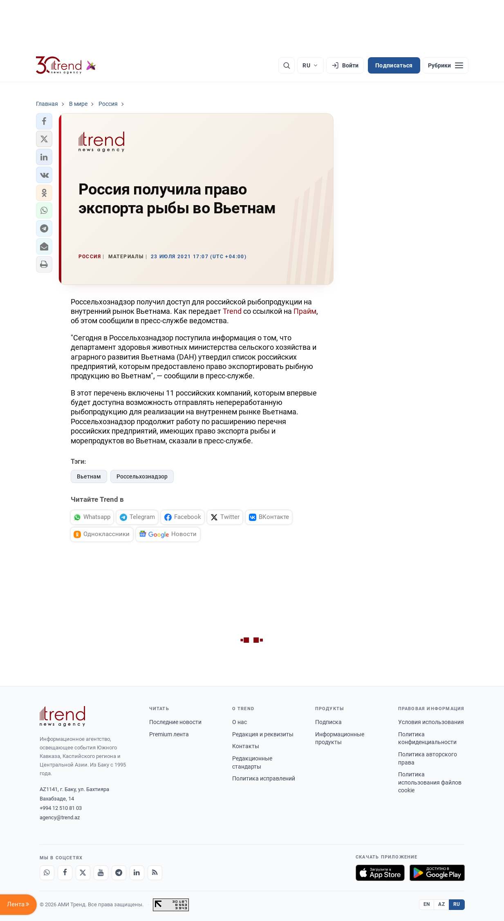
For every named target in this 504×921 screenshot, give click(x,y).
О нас (239, 722)
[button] (44, 121)
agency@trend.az (60, 817)
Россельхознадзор (142, 476)
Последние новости (175, 722)
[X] (83, 872)
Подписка (328, 722)
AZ (441, 904)
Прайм (304, 311)
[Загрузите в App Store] (380, 873)
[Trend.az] (66, 65)
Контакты (245, 746)
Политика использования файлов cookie (429, 782)
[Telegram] (119, 872)
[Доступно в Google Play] (437, 873)
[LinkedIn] (137, 872)
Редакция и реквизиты (262, 734)
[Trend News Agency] (62, 716)
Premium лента (169, 734)
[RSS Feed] (155, 872)
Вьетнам (89, 476)
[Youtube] (101, 872)
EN (426, 904)
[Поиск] (286, 65)
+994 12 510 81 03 (61, 808)
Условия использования (431, 722)
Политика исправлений (263, 778)
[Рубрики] (445, 65)
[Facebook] (65, 872)
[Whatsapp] (47, 872)
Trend (232, 311)
